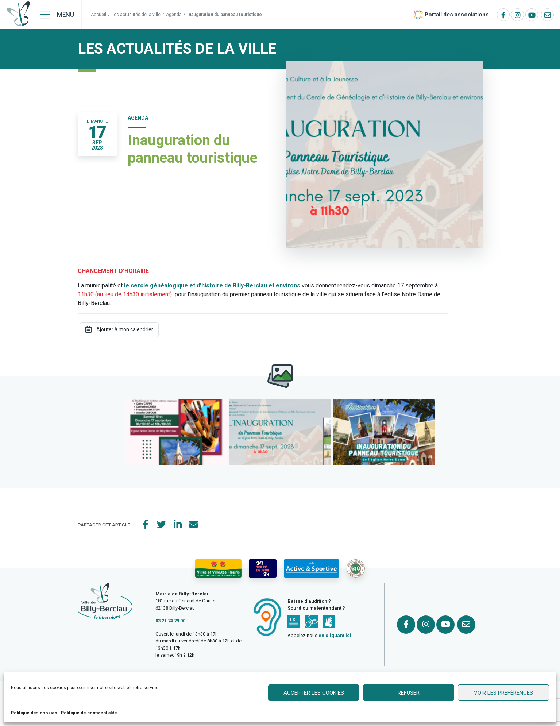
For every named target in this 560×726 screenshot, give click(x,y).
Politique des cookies (34, 712)
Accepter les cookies (313, 693)
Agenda (174, 14)
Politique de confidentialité (89, 712)
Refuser (409, 693)
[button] (176, 432)
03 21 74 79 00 (170, 620)
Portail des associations (457, 14)
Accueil (98, 14)
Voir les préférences (503, 693)
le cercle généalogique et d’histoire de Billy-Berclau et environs (212, 285)
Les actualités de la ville (136, 14)
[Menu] (57, 14)
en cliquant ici (334, 635)
